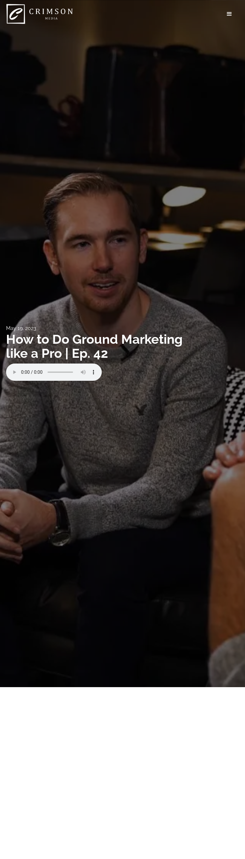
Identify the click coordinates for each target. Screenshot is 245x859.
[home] (39, 14)
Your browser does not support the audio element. (54, 372)
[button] (229, 14)
